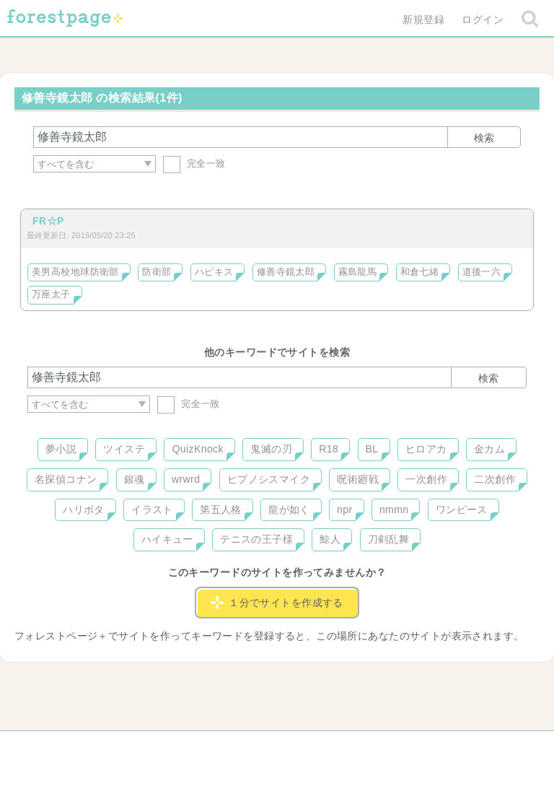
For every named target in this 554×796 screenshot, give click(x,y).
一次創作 (426, 479)
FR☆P (48, 221)
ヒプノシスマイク (268, 479)
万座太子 (51, 294)
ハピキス (214, 272)
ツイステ (124, 449)
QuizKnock (197, 449)
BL (372, 449)
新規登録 (423, 19)
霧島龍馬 (357, 272)
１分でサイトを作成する (277, 602)
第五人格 (221, 509)
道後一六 (481, 272)
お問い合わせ (173, 747)
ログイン (483, 19)
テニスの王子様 (256, 539)
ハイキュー (167, 539)
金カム (489, 449)
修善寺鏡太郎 (286, 272)
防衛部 (156, 272)
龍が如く (289, 509)
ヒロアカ (426, 449)
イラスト (152, 509)
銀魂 (134, 479)
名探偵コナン (66, 479)
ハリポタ (84, 509)
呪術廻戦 (358, 479)
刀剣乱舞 (389, 539)
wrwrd (186, 479)
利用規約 (256, 747)
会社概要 (332, 747)
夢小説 (60, 449)
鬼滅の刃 (271, 449)
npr (345, 509)
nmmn (394, 509)
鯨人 (330, 539)
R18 (328, 449)
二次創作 (495, 479)
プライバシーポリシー (433, 747)
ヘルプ (92, 747)
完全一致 (194, 163)
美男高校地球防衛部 (75, 272)
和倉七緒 (419, 272)
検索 (484, 138)
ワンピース (462, 509)
